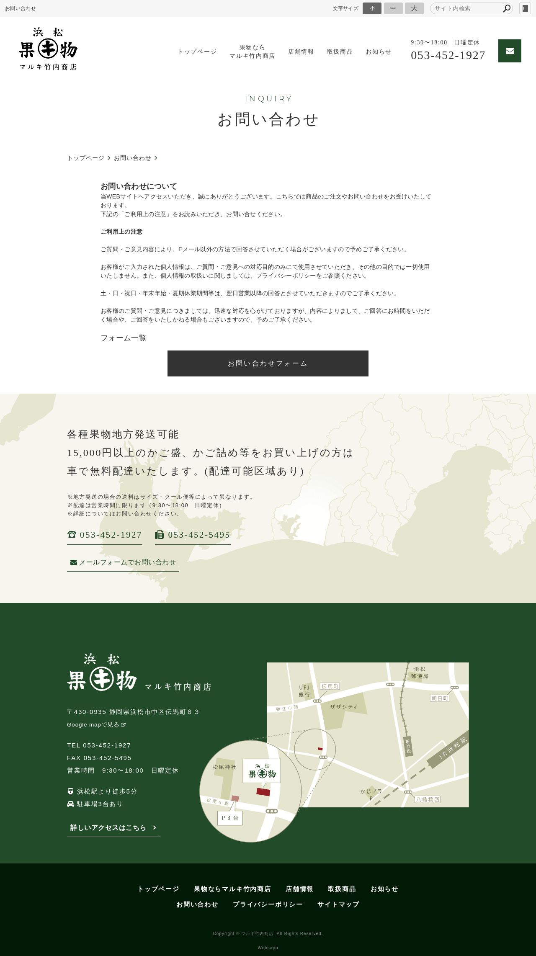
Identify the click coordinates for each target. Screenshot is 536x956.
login (525, 8)
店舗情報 (294, 52)
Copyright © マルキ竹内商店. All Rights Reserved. (268, 933)
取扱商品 (333, 52)
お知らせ (372, 52)
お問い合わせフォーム (268, 363)
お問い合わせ (197, 904)
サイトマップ (338, 904)
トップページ (190, 52)
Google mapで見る (93, 725)
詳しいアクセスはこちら (108, 827)
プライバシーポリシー (268, 904)
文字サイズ (346, 8)
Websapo (268, 948)
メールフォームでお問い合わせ (123, 562)
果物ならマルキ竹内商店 (246, 51)
